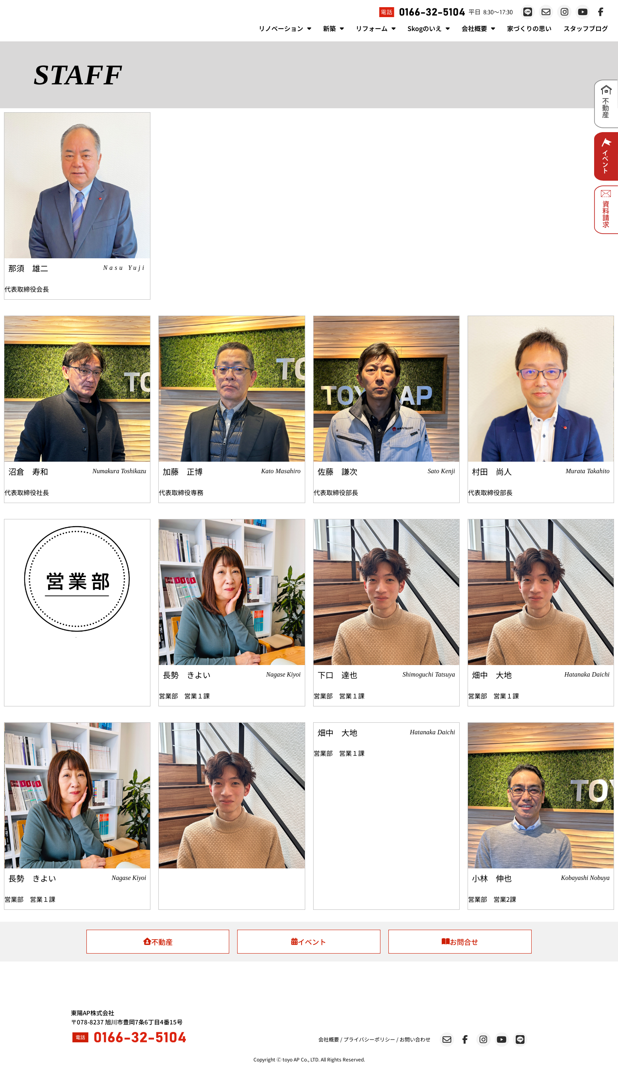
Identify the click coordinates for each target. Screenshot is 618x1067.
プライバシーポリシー (369, 1039)
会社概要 (478, 28)
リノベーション (285, 28)
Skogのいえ (428, 28)
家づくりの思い (529, 28)
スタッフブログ (585, 28)
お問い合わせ (415, 1039)
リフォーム (376, 28)
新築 (333, 28)
